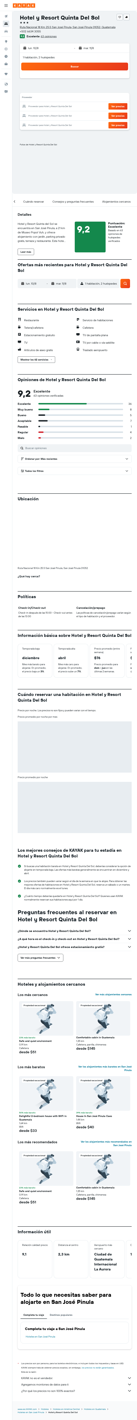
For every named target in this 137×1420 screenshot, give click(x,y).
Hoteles (45, 1409)
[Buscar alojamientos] (6, 23)
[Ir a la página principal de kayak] (24, 5)
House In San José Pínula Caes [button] (94, 1116)
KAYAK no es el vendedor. (76, 1378)
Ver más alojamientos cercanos (113, 994)
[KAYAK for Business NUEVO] (6, 63)
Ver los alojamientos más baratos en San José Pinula (105, 1068)
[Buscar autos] (6, 31)
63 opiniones (49, 36)
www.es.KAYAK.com (27, 1409)
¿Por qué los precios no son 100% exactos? (76, 1391)
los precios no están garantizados (98, 1367)
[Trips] (6, 74)
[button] (6, 5)
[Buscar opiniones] (77, 448)
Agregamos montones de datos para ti (76, 1384)
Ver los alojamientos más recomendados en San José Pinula (106, 1143)
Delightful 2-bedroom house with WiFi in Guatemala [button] (43, 1117)
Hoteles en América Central (66, 1409)
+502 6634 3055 (30, 31)
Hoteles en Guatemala (95, 1409)
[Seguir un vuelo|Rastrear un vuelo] (6, 48)
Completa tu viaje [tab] (33, 1314)
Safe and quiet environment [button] (35, 1041)
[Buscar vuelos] (6, 16)
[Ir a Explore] (6, 41)
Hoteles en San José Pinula (40, 1336)
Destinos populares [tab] (61, 1314)
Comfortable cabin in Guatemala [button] (95, 1037)
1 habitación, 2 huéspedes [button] (39, 57)
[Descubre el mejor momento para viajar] (6, 56)
